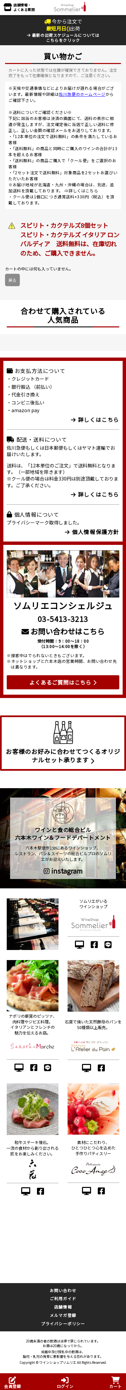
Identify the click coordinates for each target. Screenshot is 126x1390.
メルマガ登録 (63, 1315)
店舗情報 (63, 1307)
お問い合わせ (63, 1290)
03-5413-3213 (63, 618)
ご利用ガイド (63, 1298)
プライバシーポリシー (63, 1323)
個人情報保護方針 (92, 532)
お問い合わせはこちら (63, 631)
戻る (12, 280)
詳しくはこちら (83, 190)
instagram (63, 871)
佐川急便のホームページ (82, 94)
